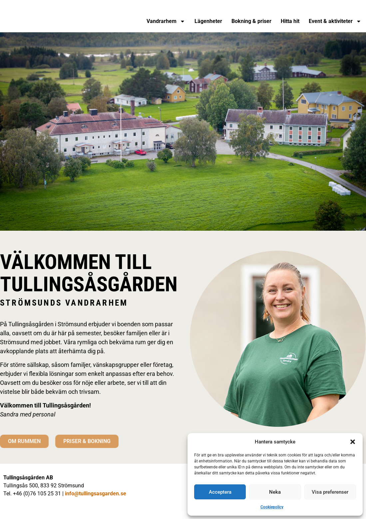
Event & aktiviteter (335, 21)
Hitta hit (290, 21)
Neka (275, 492)
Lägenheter (208, 21)
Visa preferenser (330, 492)
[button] (352, 441)
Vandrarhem (166, 21)
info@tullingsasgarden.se (95, 493)
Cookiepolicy (271, 507)
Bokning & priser (251, 21)
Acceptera (220, 492)
